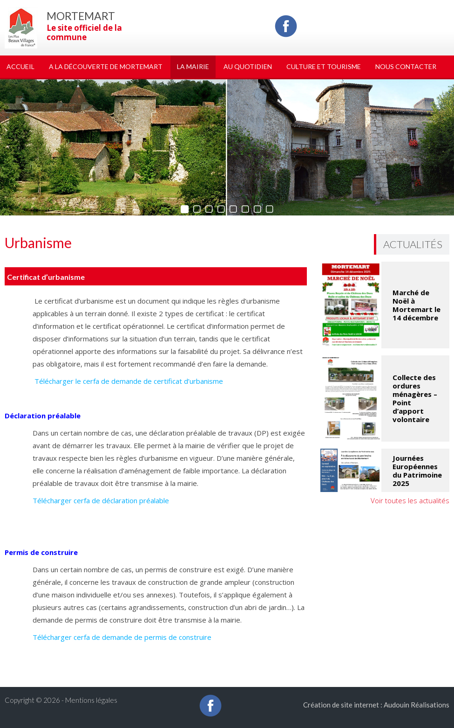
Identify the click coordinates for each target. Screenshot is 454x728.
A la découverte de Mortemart (106, 66)
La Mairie (193, 66)
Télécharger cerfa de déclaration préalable (101, 500)
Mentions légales (91, 700)
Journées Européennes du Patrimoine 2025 (417, 470)
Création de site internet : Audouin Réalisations (376, 704)
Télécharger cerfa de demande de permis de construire (122, 637)
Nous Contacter (405, 66)
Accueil (20, 66)
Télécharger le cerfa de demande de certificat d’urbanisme (128, 381)
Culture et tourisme (323, 66)
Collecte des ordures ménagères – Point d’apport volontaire (415, 398)
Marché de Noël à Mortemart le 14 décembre (416, 305)
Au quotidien (248, 66)
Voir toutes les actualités (410, 500)
